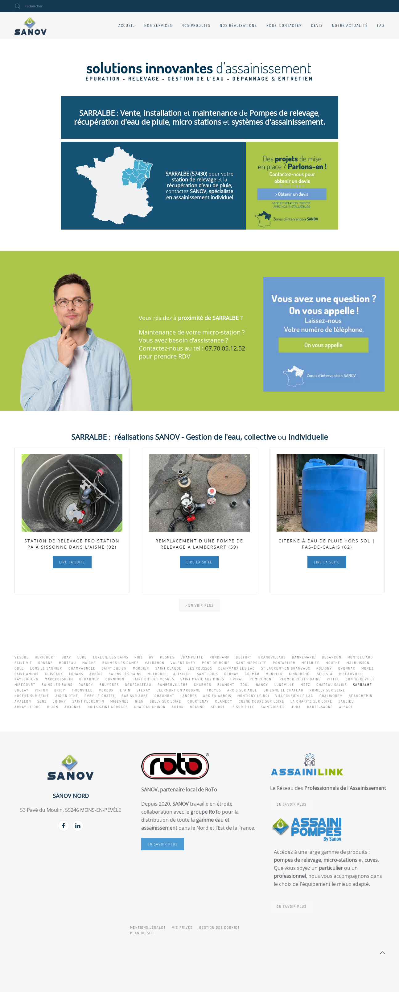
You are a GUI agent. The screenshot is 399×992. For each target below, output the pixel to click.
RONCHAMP (220, 657)
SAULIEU (346, 701)
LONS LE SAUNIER (46, 668)
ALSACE (346, 707)
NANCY (262, 685)
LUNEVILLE (284, 685)
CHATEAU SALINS (331, 685)
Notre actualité (350, 25)
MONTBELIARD (360, 657)
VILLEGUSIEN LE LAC (294, 696)
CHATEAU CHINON (150, 707)
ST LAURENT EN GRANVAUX (285, 668)
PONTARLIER (284, 663)
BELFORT (244, 657)
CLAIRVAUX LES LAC (236, 668)
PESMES (167, 657)
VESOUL (21, 657)
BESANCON (331, 657)
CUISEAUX (54, 674)
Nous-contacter (284, 25)
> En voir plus (199, 605)
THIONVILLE (82, 690)
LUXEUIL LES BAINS (110, 657)
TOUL (245, 685)
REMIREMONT (262, 679)
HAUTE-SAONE (320, 707)
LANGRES (188, 696)
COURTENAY (198, 701)
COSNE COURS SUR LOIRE (261, 701)
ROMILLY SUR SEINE (327, 690)
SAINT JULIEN (114, 668)
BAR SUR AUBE (134, 696)
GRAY (66, 657)
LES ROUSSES (200, 668)
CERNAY (231, 674)
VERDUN (106, 690)
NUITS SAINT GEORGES (108, 707)
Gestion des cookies (219, 927)
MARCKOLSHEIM (59, 679)
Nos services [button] (158, 25)
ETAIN (125, 690)
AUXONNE (72, 707)
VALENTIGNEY (183, 663)
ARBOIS (96, 674)
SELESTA (325, 674)
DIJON (52, 707)
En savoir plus (163, 844)
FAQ (381, 25)
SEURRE (218, 707)
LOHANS (76, 674)
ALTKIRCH (182, 674)
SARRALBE (362, 685)
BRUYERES (109, 685)
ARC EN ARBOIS (217, 696)
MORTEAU (67, 663)
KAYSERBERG (26, 679)
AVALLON (22, 701)
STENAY (143, 690)
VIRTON (41, 690)
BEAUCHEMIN (360, 696)
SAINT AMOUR (26, 674)
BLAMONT (225, 685)
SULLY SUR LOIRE (165, 701)
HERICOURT (45, 657)
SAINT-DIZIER (273, 707)
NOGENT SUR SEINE (31, 696)
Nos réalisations (238, 25)
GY (151, 657)
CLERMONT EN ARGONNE (179, 690)
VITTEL (333, 679)
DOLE (19, 668)
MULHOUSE (157, 674)
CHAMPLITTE (192, 657)
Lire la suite (72, 562)
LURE (82, 657)
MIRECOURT (24, 685)
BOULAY (21, 690)
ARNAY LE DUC (27, 707)
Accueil (126, 25)
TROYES (214, 690)
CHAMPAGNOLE (82, 668)
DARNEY (86, 685)
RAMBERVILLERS (173, 685)
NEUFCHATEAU (138, 685)
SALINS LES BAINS (125, 674)
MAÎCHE (89, 663)
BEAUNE (197, 707)
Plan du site (142, 933)
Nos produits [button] (196, 25)
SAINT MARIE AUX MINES (202, 679)
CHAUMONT (164, 696)
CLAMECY (223, 701)
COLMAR (252, 674)
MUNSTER (274, 674)
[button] (382, 953)
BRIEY (59, 690)
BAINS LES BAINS (57, 685)
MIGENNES (119, 701)
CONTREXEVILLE (360, 679)
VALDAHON (154, 663)
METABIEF (310, 663)
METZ (305, 685)
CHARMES (202, 685)
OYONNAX (346, 668)
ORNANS (45, 663)
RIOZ (138, 657)
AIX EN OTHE (67, 696)
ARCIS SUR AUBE (242, 690)
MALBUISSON (358, 663)
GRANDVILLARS (272, 657)
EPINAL (237, 679)
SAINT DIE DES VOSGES (153, 679)
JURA (296, 707)
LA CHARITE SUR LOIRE (311, 701)
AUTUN (178, 707)
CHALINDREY (331, 696)
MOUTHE (333, 663)
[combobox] (51, 6)
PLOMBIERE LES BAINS (300, 679)
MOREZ (367, 668)
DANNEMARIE (304, 657)
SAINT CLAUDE (168, 668)
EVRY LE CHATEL (99, 696)
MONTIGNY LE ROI (253, 696)
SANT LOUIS (207, 674)
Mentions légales (148, 927)
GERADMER (89, 679)
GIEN (139, 701)
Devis (317, 25)
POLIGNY (324, 668)
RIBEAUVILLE (351, 674)
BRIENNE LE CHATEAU (283, 690)
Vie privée (182, 927)
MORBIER (141, 668)
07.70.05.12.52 (225, 346)
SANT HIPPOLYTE (251, 663)
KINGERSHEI (300, 674)
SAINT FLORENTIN (88, 701)
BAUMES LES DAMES (120, 663)
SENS (42, 701)
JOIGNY (59, 701)
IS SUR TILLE (243, 707)
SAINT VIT (23, 663)
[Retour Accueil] (30, 25)
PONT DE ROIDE (216, 663)
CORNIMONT (115, 679)
